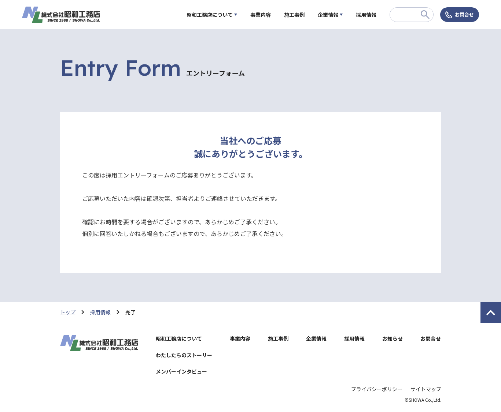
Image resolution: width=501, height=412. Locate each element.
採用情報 (366, 14)
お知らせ (392, 338)
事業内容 (260, 14)
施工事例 (294, 14)
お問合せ (464, 14)
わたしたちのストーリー (184, 355)
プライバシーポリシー (376, 389)
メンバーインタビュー (181, 371)
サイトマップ (425, 389)
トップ (67, 312)
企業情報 (328, 14)
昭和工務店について (210, 14)
